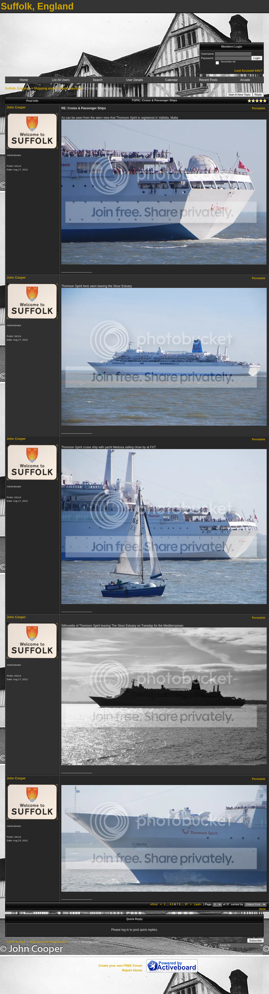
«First (154, 904)
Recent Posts (208, 80)
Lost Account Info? (248, 70)
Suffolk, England (17, 88)
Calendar (171, 80)
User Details (134, 80)
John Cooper (16, 107)
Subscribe (255, 940)
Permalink (258, 108)
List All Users (61, 80)
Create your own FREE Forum (120, 966)
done (262, 908)
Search (97, 80)
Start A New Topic (239, 94)
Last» (198, 904)
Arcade (245, 80)
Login (256, 58)
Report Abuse (132, 970)
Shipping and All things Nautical (57, 88)
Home (24, 80)
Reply (258, 94)
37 (186, 904)
